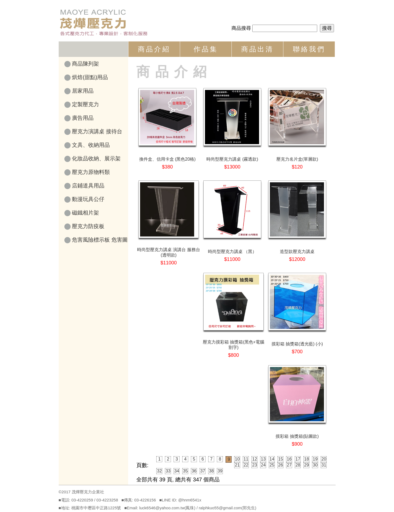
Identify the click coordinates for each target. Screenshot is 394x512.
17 (298, 459)
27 (289, 465)
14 (272, 459)
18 (306, 459)
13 (263, 459)
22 (246, 465)
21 (237, 465)
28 (298, 465)
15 (280, 459)
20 (324, 459)
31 (324, 465)
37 (202, 471)
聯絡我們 (309, 49)
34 (176, 471)
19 (315, 459)
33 (168, 471)
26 (280, 465)
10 (237, 459)
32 (159, 471)
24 (263, 465)
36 (194, 471)
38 (211, 471)
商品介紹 (154, 49)
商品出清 (257, 49)
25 (272, 465)
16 (289, 459)
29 (306, 465)
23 (254, 465)
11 (246, 459)
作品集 (206, 49)
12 (254, 459)
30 (315, 465)
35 (185, 471)
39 (220, 471)
